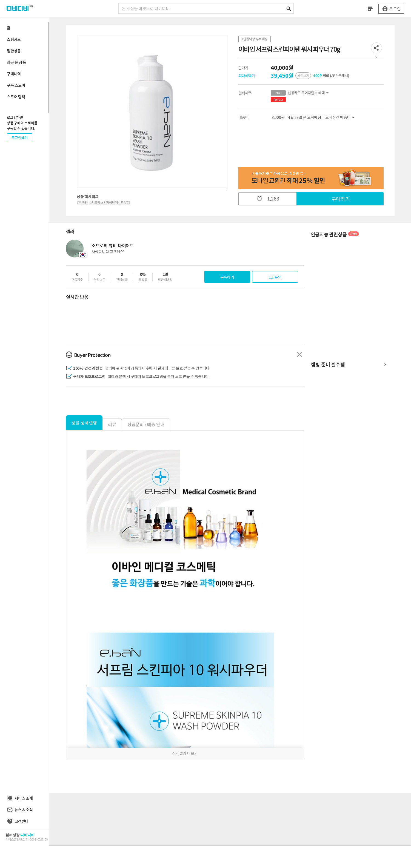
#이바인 (82, 202)
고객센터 (17, 821)
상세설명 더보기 (185, 753)
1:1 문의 (275, 277)
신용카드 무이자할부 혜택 (300, 93)
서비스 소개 (20, 798)
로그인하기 (20, 137)
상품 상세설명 (84, 422)
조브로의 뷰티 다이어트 (113, 245)
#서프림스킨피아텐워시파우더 (110, 202)
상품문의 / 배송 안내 (145, 424)
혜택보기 (303, 75)
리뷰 (112, 424)
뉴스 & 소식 (20, 810)
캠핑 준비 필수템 (349, 364)
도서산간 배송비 (340, 117)
